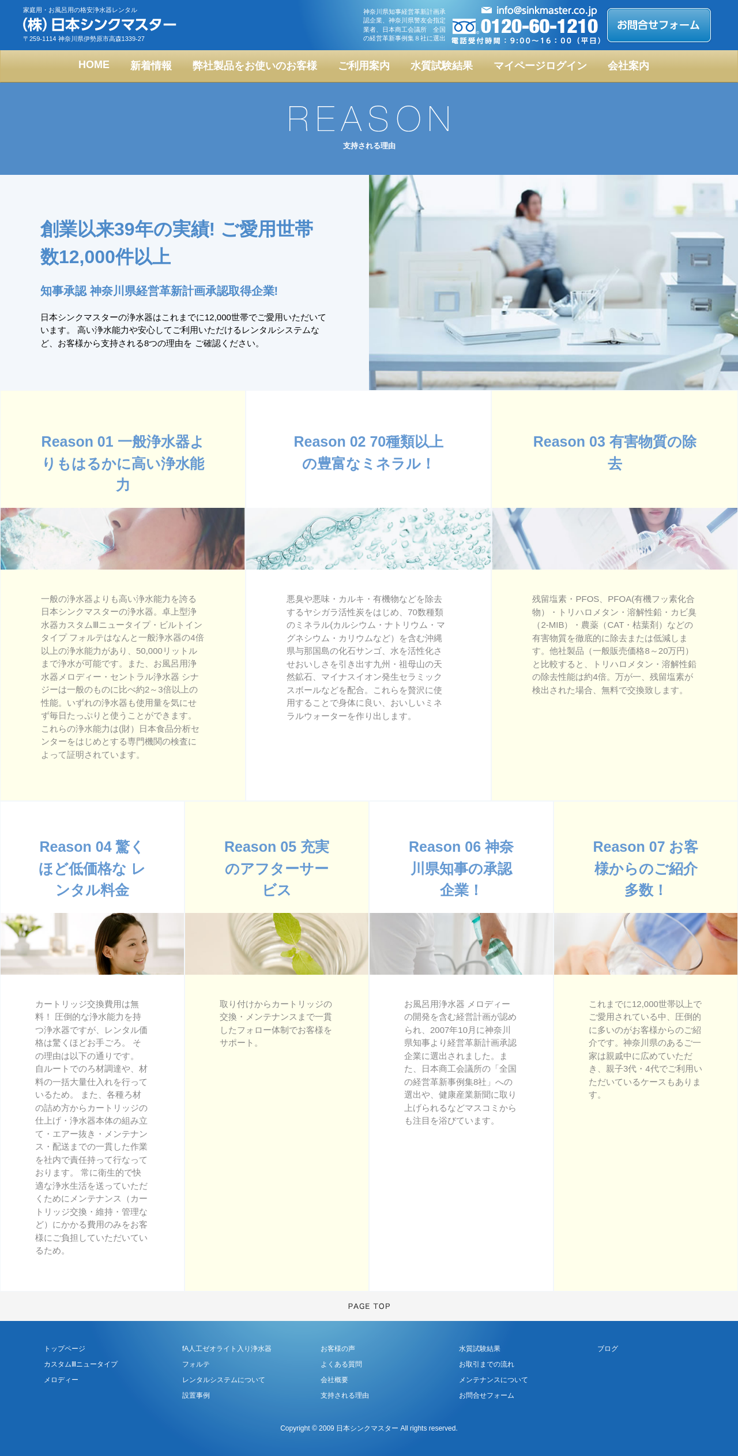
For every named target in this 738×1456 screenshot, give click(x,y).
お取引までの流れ (486, 1364)
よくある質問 (341, 1364)
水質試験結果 (442, 66)
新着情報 (151, 66)
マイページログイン (540, 66)
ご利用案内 (364, 66)
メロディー (61, 1380)
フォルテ (196, 1364)
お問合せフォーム (486, 1395)
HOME (94, 64)
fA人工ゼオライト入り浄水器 (227, 1349)
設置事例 (196, 1395)
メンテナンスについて (493, 1380)
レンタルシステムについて (223, 1380)
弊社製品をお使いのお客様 (255, 66)
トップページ (64, 1349)
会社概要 (334, 1380)
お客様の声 (338, 1349)
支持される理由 (345, 1395)
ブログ (607, 1349)
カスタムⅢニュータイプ (81, 1364)
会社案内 (628, 66)
